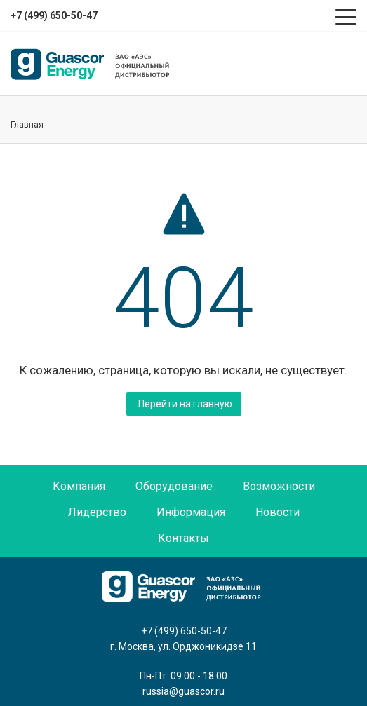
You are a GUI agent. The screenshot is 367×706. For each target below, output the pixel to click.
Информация (190, 512)
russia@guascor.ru (183, 691)
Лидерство (97, 512)
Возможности (279, 486)
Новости (277, 512)
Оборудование (174, 486)
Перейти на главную (185, 403)
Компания (79, 486)
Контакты (183, 538)
